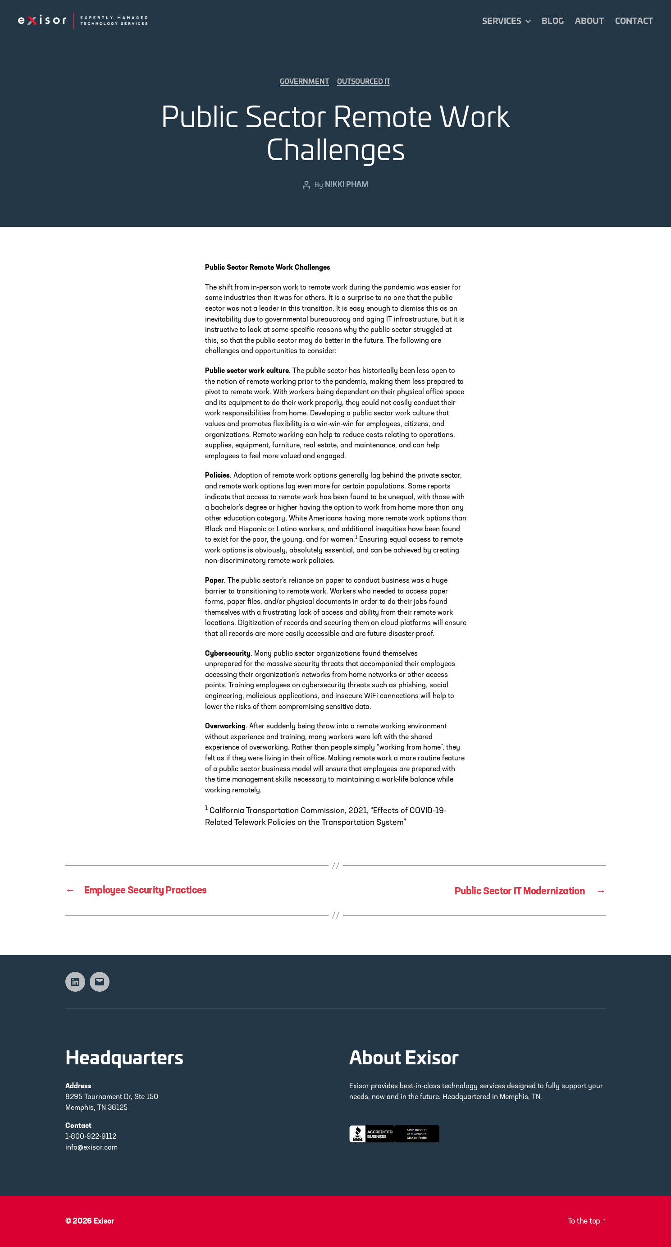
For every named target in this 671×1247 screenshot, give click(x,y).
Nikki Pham (346, 184)
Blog (553, 21)
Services (501, 21)
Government (304, 82)
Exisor (105, 1221)
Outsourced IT (365, 82)
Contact (634, 21)
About (589, 21)
